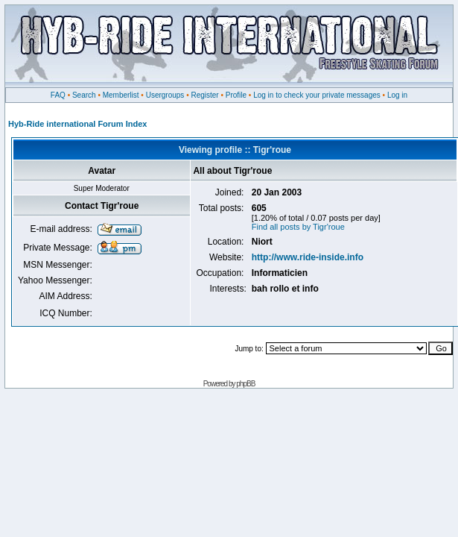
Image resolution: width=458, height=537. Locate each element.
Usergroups (165, 95)
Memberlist (121, 95)
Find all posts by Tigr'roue (298, 226)
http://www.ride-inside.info (307, 257)
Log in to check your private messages (317, 95)
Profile (236, 95)
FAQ (58, 95)
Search (84, 95)
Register (204, 95)
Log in (397, 95)
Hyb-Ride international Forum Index (77, 123)
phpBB (245, 384)
